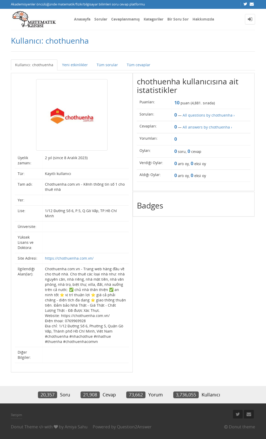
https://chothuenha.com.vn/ (69, 258)
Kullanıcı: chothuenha (34, 64)
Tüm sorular (107, 64)
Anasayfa (82, 19)
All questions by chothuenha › (209, 115)
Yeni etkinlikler (75, 64)
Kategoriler (153, 19)
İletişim (16, 415)
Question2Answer (134, 427)
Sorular (100, 19)
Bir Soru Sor (178, 19)
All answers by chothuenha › (207, 127)
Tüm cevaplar (138, 64)
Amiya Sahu (76, 427)
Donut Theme (24, 427)
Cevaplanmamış (125, 19)
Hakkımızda (203, 19)
